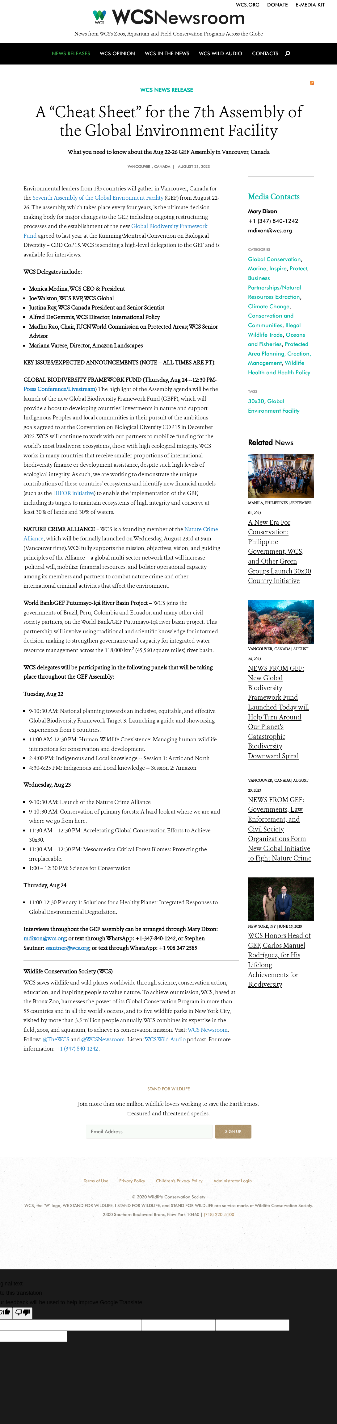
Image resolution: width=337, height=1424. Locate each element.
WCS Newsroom (207, 1030)
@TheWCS (56, 1039)
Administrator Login (232, 1180)
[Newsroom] (168, 19)
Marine (257, 268)
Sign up (233, 1131)
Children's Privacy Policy (179, 1180)
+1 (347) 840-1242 (77, 1048)
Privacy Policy (132, 1180)
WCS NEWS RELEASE (166, 90)
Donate (277, 5)
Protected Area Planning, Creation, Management (279, 353)
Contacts (264, 56)
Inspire (278, 268)
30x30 (256, 401)
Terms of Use (96, 1180)
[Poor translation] (22, 1313)
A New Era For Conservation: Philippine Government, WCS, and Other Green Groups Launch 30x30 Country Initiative (279, 551)
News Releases (73, 56)
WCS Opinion (118, 56)
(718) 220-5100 (219, 1214)
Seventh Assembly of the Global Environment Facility (98, 198)
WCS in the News (167, 56)
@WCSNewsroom (103, 1039)
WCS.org (247, 5)
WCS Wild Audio (220, 56)
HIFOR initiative (73, 493)
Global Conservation (274, 259)
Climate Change (268, 306)
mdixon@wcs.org (270, 230)
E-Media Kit (310, 5)
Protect (298, 268)
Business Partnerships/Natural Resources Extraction (274, 287)
